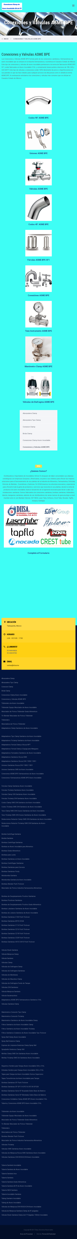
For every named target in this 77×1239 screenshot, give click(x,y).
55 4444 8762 (12, 653)
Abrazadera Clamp (30, 413)
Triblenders (6, 720)
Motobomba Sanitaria (9, 876)
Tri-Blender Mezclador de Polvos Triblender (17, 716)
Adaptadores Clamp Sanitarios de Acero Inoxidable (20, 728)
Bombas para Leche (9, 855)
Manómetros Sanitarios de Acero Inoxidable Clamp (20, 1020)
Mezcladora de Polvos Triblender (13, 724)
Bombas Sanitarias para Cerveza (13, 867)
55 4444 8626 (12, 651)
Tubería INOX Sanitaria (9, 1190)
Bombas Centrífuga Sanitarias (12, 842)
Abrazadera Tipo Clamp (32, 420)
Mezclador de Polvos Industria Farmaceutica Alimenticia (22, 888)
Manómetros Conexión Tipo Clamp (14, 1012)
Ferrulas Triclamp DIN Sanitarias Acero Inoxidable (19, 798)
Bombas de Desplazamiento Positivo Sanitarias (19, 896)
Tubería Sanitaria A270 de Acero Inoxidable (17, 1186)
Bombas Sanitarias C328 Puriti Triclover (16, 938)
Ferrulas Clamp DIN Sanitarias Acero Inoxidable (18, 794)
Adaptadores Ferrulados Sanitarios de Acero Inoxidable (21, 753)
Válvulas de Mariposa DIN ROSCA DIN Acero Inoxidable (21, 1207)
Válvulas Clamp (7, 962)
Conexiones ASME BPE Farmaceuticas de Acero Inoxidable (23, 774)
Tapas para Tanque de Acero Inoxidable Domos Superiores (22, 1074)
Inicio (6, 39)
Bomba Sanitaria (7, 838)
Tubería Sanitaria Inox (9, 1174)
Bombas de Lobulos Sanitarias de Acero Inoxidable (20, 913)
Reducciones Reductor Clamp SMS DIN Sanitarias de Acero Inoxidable (27, 819)
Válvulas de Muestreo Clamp (12, 979)
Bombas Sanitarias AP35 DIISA (13, 921)
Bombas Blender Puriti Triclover (13, 884)
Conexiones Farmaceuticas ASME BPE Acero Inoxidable (21, 778)
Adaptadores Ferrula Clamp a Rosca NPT (16, 745)
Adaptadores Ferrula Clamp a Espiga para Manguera (20, 749)
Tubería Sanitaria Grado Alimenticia (14, 1182)
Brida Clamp (27, 433)
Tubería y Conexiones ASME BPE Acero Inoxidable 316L (22, 1103)
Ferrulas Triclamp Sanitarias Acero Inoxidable (18, 790)
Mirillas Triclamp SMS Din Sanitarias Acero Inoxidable (21, 1058)
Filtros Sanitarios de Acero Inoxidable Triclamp (18, 1029)
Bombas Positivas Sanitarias (12, 900)
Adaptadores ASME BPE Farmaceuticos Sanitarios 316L (21, 1000)
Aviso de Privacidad (26, 1234)
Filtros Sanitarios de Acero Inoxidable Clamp (17, 1025)
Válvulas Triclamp (8, 1145)
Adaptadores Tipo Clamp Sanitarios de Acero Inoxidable (21, 736)
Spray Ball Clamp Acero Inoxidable (14, 1037)
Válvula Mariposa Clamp (10, 954)
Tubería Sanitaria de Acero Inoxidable (15, 1169)
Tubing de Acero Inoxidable (11, 1203)
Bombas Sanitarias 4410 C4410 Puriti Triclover (18, 942)
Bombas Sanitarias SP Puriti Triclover (15, 1083)
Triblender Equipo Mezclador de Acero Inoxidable (19, 707)
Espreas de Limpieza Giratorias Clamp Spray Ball (19, 1045)
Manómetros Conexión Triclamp (13, 1016)
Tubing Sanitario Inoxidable (11, 1198)
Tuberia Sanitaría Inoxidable (11, 1165)
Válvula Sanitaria (7, 958)
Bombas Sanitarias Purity (10, 871)
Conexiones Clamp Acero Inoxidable (36, 440)
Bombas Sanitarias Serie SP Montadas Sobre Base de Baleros (24, 1095)
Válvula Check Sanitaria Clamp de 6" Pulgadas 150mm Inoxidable (25, 1215)
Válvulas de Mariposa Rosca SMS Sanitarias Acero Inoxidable (23, 1153)
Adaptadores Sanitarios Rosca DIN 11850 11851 (19, 761)
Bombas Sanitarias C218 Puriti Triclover (16, 934)
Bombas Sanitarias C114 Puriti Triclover (16, 925)
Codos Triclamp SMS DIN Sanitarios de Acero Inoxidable (22, 807)
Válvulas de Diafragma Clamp (12, 967)
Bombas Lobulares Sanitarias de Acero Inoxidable (19, 909)
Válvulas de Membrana (10, 975)
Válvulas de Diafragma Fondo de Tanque (16, 983)
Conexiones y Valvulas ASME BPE (27, 39)
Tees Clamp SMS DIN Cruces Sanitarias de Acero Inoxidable (23, 811)
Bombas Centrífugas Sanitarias (12, 863)
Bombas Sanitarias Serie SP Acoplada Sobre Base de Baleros (23, 1091)
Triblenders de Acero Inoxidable (13, 703)
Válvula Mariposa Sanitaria (11, 991)
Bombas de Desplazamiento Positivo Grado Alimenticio (21, 905)
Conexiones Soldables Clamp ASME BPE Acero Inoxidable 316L (24, 1099)
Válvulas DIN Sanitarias (10, 987)
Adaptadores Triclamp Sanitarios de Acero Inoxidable (20, 740)
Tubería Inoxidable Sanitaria (11, 1194)
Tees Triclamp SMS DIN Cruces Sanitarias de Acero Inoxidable (24, 815)
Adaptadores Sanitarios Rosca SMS (14, 757)
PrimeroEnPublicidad (48, 1234)
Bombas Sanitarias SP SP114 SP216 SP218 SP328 (20, 1087)
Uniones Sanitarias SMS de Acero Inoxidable (17, 769)
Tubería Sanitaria (7, 1178)
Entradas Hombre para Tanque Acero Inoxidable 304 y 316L (23, 1070)
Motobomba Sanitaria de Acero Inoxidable (16, 880)
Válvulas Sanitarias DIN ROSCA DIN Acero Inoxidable (20, 1157)
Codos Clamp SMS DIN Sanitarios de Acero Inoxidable (21, 803)
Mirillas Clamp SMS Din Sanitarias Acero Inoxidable (20, 1054)
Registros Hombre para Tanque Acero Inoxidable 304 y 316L (23, 1066)
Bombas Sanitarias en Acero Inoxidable (15, 859)
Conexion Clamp (29, 427)
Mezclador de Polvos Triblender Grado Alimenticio (19, 711)
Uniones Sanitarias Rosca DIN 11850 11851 (17, 765)
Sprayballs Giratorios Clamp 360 (13, 1049)
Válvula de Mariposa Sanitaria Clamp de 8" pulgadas (20, 1211)
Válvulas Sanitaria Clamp (10, 1004)
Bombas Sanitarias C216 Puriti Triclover (16, 929)
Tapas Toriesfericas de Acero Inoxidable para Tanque (20, 1078)
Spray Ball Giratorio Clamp (11, 1041)
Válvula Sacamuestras (9, 996)
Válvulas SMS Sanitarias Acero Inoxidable (16, 1149)
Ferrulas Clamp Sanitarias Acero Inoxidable (17, 786)
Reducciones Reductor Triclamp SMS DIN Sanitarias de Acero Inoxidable (23, 824)
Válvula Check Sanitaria (10, 950)
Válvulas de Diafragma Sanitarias (13, 971)
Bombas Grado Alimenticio (11, 851)
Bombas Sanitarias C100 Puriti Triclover (16, 917)
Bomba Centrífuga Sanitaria (11, 834)
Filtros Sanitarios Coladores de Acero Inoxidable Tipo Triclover (24, 1033)
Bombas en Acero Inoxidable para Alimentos (17, 847)
